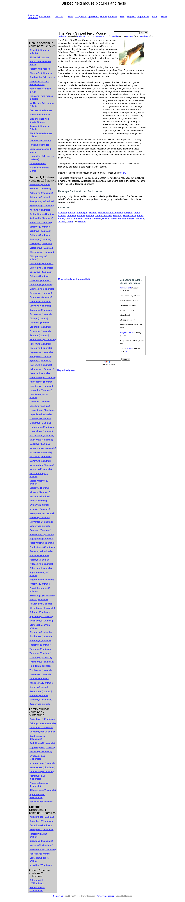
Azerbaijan (82, 213)
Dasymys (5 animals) (40, 306)
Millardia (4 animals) (40, 492)
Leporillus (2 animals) (41, 414)
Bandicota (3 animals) (41, 222)
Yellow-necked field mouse (39, 83)
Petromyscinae (37, 777)
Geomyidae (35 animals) (42, 829)
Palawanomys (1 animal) (42, 534)
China (137, 213)
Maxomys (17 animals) (41, 456)
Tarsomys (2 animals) (40, 649)
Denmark (71, 215)
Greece (108, 215)
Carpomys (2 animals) (41, 243)
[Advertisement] (107, 25)
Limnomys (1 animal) (40, 423)
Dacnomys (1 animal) (40, 301)
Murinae (129, 36)
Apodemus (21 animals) (42, 206)
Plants (164, 16)
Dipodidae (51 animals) (41, 841)
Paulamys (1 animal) (40, 555)
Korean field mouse (39, 127)
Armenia (62, 213)
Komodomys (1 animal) (41, 382)
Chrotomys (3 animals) (41, 268)
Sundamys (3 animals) (41, 640)
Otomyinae (42, 771)
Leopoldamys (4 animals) (42, 410)
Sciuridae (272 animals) (42, 821)
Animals (62, 36)
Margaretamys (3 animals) (43, 448)
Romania (96, 219)
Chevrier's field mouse (41, 73)
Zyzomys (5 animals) (40, 704)
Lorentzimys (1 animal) (41, 431)
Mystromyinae (42, 763)
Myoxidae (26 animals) (41, 865)
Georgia (99, 215)
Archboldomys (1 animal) (42, 214)
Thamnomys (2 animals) (42, 662)
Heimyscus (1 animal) (41, 356)
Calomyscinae (43, 723)
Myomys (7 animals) (40, 509)
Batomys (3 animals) (40, 227)
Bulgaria (128, 213)
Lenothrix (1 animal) (40, 406)
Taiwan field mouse (39, 145)
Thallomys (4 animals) (41, 657)
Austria (71, 213)
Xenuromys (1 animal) (41, 691)
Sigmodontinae (37, 796)
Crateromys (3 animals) (41, 284)
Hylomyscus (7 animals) (42, 369)
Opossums (93, 16)
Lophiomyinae (42, 747)
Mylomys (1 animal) (39, 505)
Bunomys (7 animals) (40, 239)
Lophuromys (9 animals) (42, 427)
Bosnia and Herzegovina (110, 213)
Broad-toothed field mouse (39, 120)
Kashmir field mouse (40, 141)
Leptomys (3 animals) (41, 418)
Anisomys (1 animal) (40, 197)
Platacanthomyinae (39, 784)
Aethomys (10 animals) (41, 193)
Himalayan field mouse (41, 97)
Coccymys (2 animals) (41, 272)
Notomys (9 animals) (40, 526)
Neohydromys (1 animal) (42, 513)
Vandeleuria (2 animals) (42, 683)
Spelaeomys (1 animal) (41, 616)
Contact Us (58, 896)
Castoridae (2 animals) (41, 825)
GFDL (123, 173)
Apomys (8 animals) (40, 210)
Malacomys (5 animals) (41, 440)
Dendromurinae (37, 737)
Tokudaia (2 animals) (40, 666)
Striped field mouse (39, 51)
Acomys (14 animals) (40, 189)
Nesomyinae (42, 767)
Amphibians (143, 16)
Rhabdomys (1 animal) (41, 604)
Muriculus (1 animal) (40, 496)
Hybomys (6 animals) (40, 361)
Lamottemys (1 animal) (41, 386)
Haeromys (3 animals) (41, 348)
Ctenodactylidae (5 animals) (39, 859)
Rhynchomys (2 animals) (42, 608)
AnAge (130, 348)
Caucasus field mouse (41, 110)
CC (126, 351)
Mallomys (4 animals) (40, 444)
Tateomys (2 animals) (40, 653)
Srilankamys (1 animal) (41, 621)
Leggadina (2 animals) (41, 390)
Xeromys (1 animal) (39, 695)
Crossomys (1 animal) (41, 293)
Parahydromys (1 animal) (42, 543)
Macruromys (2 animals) (42, 435)
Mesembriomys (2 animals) (39, 475)
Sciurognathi (98, 36)
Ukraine (82, 222)
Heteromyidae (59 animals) (38, 835)
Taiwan (61, 222)
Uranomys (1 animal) (40, 674)
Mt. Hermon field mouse (42, 104)
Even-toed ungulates (33, 16)
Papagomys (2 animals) (42, 539)
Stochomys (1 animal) (41, 636)
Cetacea (59, 16)
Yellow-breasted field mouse (40, 90)
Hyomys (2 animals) (40, 373)
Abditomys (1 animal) (40, 184)
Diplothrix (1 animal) (40, 323)
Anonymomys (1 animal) (42, 201)
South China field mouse (42, 77)
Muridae (115, 36)
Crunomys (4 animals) (41, 297)
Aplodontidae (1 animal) (42, 817)
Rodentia (81, 36)
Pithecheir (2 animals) (41, 568)
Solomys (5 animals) (40, 612)
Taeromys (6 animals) (40, 645)
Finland (90, 215)
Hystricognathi (37, 889)
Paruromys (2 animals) (41, 551)
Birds (154, 16)
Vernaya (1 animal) (39, 687)
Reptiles (131, 16)
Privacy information (105, 896)
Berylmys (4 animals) (40, 231)
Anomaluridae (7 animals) (43, 849)
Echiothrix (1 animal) (40, 327)
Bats (70, 16)
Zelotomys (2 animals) (41, 700)
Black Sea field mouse (41, 135)
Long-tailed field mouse (42, 157)
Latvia (68, 219)
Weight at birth (126, 333)
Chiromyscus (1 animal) (42, 252)
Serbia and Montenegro (122, 219)
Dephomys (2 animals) (41, 310)
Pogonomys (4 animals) (42, 580)
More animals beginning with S (74, 279)
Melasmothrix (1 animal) (42, 465)
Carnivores (45, 16)
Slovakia (140, 219)
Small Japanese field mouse (40, 63)
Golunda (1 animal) (39, 335)
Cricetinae (41, 727)
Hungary (117, 215)
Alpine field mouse (39, 57)
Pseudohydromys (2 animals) (40, 589)
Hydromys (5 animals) (41, 365)
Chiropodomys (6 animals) (38, 257)
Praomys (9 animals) (40, 584)
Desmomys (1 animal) (41, 314)
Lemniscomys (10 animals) (39, 396)
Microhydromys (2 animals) (39, 482)
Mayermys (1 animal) (40, 461)
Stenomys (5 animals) (41, 632)
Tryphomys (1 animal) (41, 670)
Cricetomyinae (43, 732)
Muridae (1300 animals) (41, 845)
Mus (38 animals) (38, 501)
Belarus (93, 213)
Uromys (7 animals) (39, 678)
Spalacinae (41, 802)
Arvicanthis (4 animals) (41, 218)
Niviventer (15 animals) (41, 522)
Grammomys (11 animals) (43, 339)
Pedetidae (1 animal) (40, 854)
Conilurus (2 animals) (40, 280)
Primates (112, 16)
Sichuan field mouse (40, 115)
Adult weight (125, 288)
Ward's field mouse (39, 169)
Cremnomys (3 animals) (42, 289)
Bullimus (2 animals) (40, 235)
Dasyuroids (80, 16)
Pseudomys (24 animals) (42, 595)
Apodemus (145, 36)
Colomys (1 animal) (39, 276)
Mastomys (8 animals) (41, 452)
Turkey (69, 222)
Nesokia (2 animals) (40, 517)
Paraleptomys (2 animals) (43, 547)
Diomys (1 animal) (39, 318)
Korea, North (129, 215)
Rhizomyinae (43, 790)
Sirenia (103, 16)
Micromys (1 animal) (40, 488)
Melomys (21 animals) (41, 469)
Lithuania (77, 219)
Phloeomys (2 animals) (41, 564)
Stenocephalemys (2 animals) (40, 626)
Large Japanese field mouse (40, 150)
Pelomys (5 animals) (40, 560)
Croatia (62, 215)
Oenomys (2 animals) (40, 530)
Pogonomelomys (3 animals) (39, 574)
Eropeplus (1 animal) (40, 331)
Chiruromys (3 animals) (42, 263)
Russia (105, 219)
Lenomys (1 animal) (40, 402)
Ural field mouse (38, 163)
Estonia (81, 215)
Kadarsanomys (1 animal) (43, 377)
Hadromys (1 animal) (40, 344)
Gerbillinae (42, 743)
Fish (122, 16)
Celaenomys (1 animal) (41, 248)
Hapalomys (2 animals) (41, 352)
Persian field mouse (40, 69)
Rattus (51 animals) (39, 599)
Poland (87, 219)
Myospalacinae (37, 757)
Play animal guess (66, 370)
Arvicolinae (42, 719)
